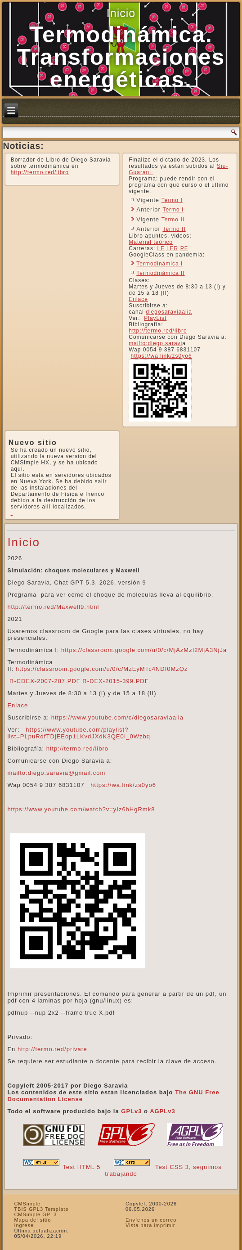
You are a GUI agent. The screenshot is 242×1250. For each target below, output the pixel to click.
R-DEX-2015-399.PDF (115, 681)
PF (184, 248)
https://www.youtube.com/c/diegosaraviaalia (117, 717)
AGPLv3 (162, 1111)
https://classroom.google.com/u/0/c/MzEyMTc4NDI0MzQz (102, 668)
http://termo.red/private (52, 1049)
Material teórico (151, 242)
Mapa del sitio (32, 1220)
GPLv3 (131, 1111)
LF (161, 248)
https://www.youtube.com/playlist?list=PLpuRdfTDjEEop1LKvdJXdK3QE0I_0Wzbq (78, 733)
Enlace (138, 299)
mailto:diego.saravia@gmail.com (56, 772)
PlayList (155, 318)
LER (172, 248)
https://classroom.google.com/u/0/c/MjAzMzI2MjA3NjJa (144, 650)
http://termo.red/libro (40, 172)
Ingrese (24, 1225)
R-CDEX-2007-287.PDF (45, 681)
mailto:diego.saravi (155, 343)
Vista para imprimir (150, 1225)
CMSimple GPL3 (35, 1214)
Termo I (172, 200)
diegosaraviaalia (169, 312)
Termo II (172, 219)
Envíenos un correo (150, 1220)
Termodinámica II (160, 273)
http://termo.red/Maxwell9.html (53, 606)
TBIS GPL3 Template (41, 1209)
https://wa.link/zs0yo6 (161, 356)
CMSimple (27, 1203)
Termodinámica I (159, 264)
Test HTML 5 (81, 1167)
